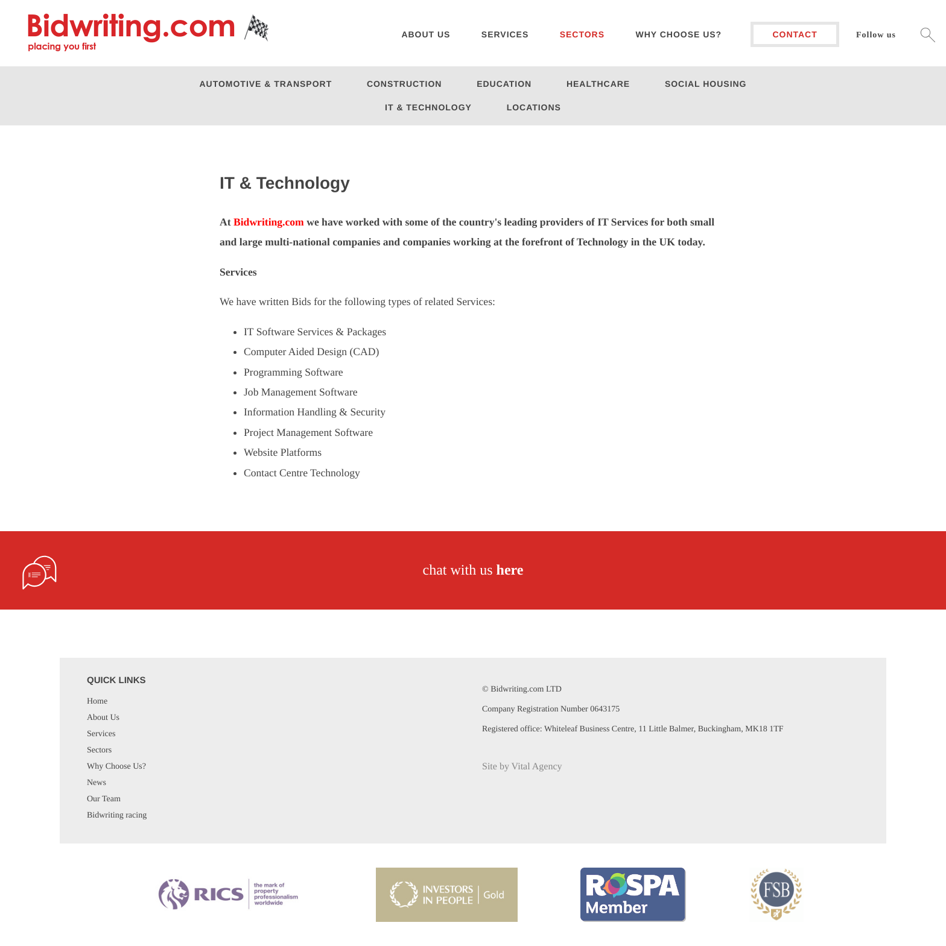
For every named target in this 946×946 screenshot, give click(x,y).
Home (97, 701)
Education (504, 84)
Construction (404, 84)
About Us (103, 717)
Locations (534, 107)
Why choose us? (679, 34)
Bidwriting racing (117, 815)
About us (425, 34)
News (96, 782)
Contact (794, 34)
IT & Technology (428, 107)
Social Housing (706, 84)
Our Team (104, 799)
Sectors (582, 34)
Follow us (876, 35)
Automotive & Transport (266, 84)
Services (505, 34)
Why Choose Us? (116, 766)
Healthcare (598, 84)
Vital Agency (537, 767)
